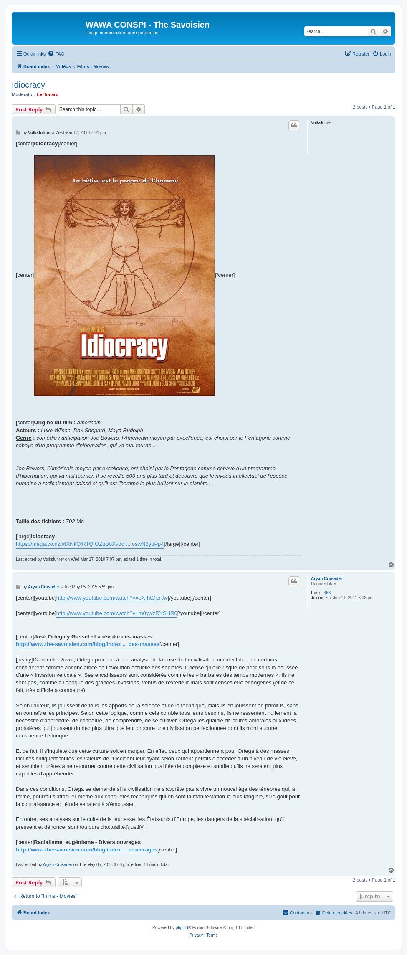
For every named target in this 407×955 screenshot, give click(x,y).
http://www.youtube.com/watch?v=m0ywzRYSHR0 (116, 613)
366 (327, 592)
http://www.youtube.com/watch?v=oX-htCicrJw (112, 598)
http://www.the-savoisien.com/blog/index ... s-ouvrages (86, 849)
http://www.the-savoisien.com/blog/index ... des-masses (87, 644)
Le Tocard (48, 94)
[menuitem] (56, 54)
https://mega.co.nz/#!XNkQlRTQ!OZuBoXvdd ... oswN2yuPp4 (90, 544)
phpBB (182, 927)
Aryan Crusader (326, 578)
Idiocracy (28, 84)
